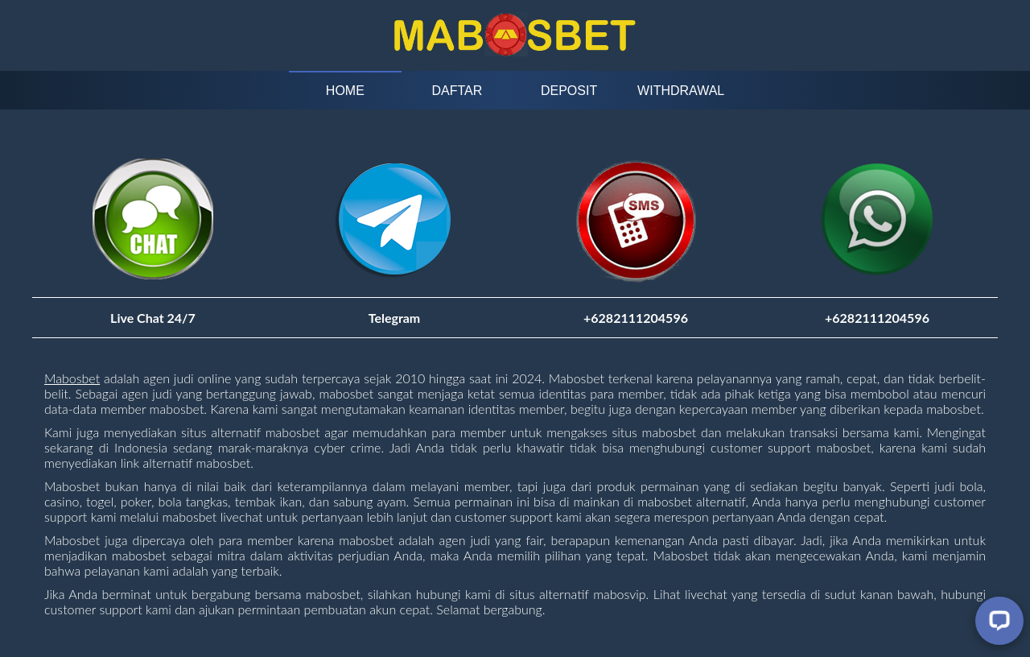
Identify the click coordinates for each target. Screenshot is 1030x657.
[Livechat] (999, 621)
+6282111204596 (877, 317)
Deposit (569, 90)
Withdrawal (680, 90)
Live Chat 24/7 (153, 317)
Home (345, 90)
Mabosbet (72, 378)
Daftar (457, 90)
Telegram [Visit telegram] (395, 317)
